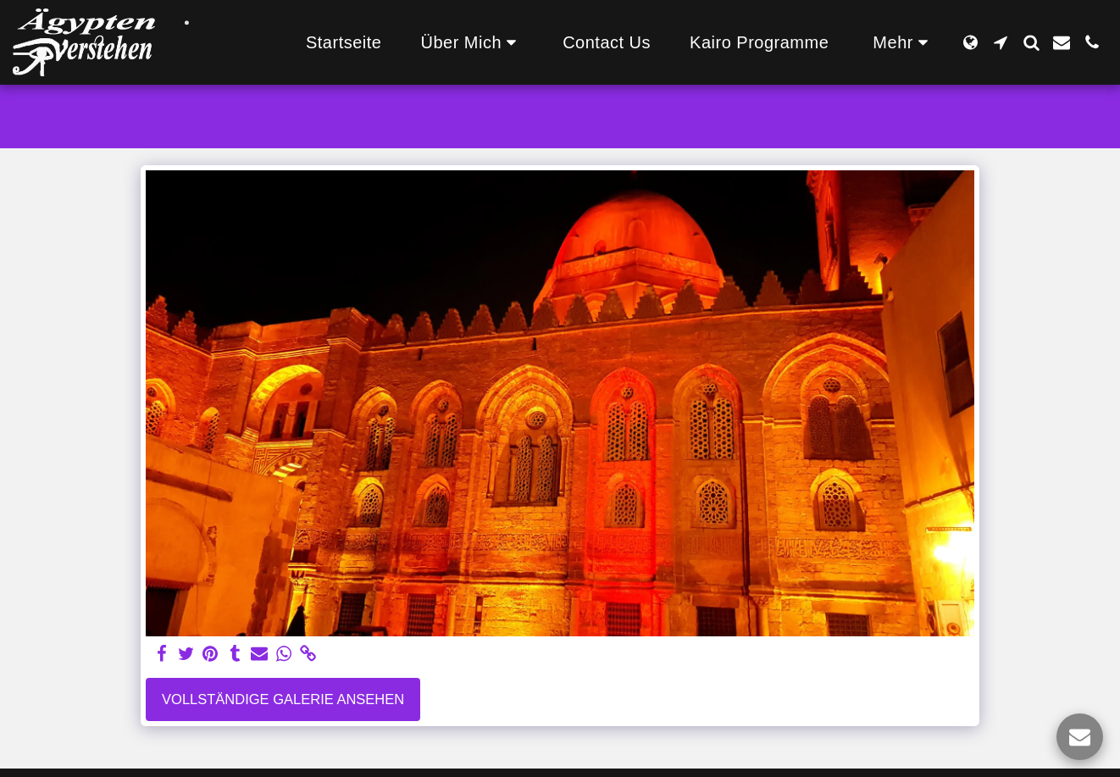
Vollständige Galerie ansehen (283, 699)
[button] (472, 42)
